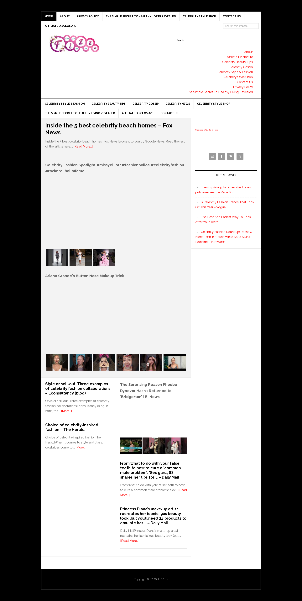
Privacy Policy (243, 87)
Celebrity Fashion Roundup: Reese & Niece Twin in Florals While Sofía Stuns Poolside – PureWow (223, 237)
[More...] (66, 411)
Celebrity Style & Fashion (235, 72)
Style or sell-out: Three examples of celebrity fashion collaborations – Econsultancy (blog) (78, 388)
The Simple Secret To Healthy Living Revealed (220, 92)
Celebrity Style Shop (238, 77)
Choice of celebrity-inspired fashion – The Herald (71, 427)
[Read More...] (83, 146)
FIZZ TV (163, 579)
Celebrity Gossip (241, 67)
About (248, 52)
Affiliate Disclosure (240, 57)
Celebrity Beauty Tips (237, 62)
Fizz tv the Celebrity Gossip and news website (74, 43)
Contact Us (245, 82)
